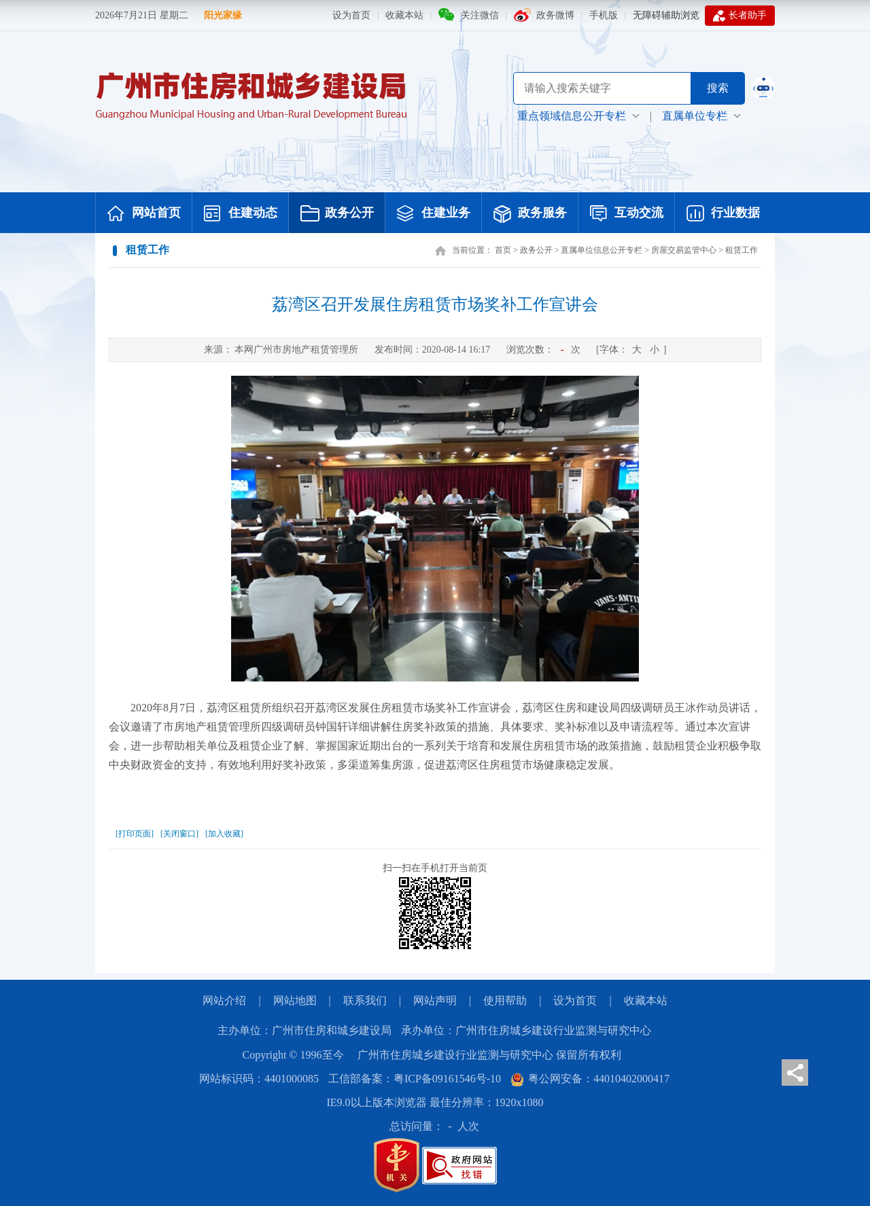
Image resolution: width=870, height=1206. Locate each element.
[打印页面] (135, 833)
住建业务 (433, 214)
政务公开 (337, 214)
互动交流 (626, 214)
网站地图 (295, 1000)
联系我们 (365, 1000)
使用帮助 (505, 1000)
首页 (503, 250)
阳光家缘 (223, 15)
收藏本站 (404, 15)
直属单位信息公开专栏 (601, 250)
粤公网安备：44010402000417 (589, 1078)
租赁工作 (741, 250)
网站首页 (144, 214)
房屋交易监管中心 (683, 250)
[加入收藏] (224, 833)
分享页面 (795, 1072)
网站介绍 (224, 1000)
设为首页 (351, 15)
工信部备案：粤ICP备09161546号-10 (414, 1078)
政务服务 (530, 214)
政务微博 (555, 15)
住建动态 (240, 214)
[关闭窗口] (179, 833)
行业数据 (723, 214)
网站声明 (435, 1000)
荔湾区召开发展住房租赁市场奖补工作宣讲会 (435, 304)
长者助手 (740, 15)
